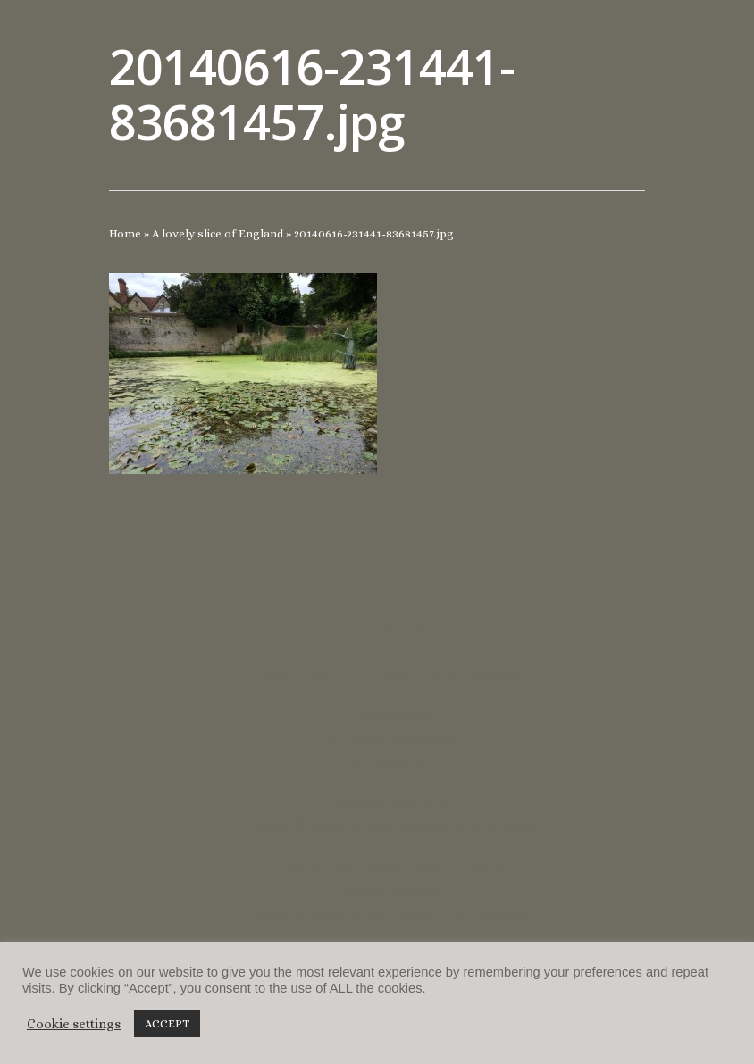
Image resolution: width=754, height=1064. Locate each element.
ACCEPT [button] (167, 1023)
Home (125, 233)
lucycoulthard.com (390, 889)
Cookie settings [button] (74, 1024)
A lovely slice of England (217, 233)
